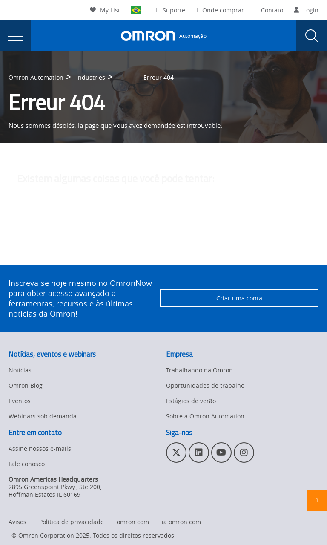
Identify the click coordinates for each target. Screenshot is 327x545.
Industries (90, 77)
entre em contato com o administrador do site (226, 247)
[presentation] (15, 35)
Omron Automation (36, 77)
